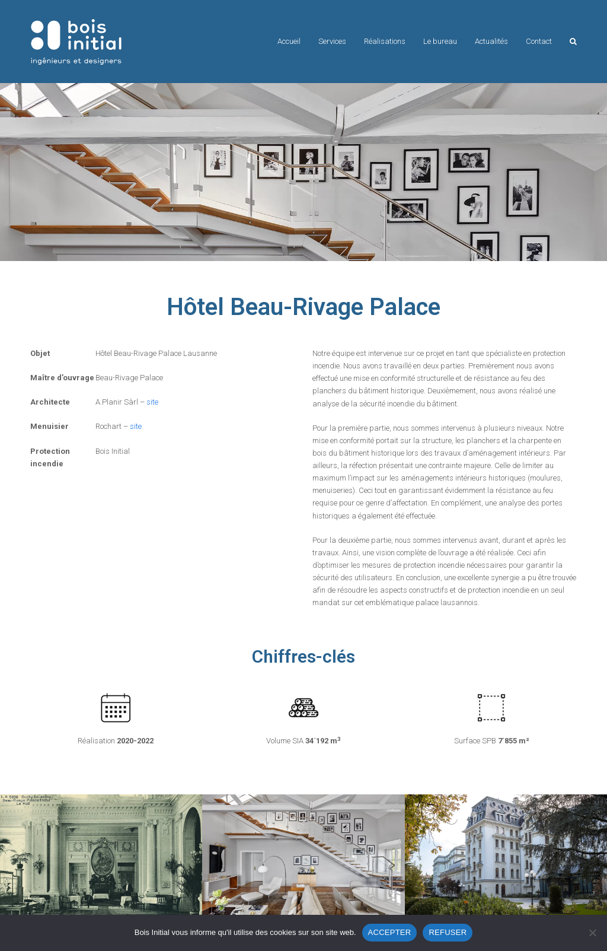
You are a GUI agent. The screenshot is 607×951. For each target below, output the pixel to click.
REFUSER (448, 932)
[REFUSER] (592, 933)
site (152, 401)
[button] (573, 41)
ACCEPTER (389, 932)
